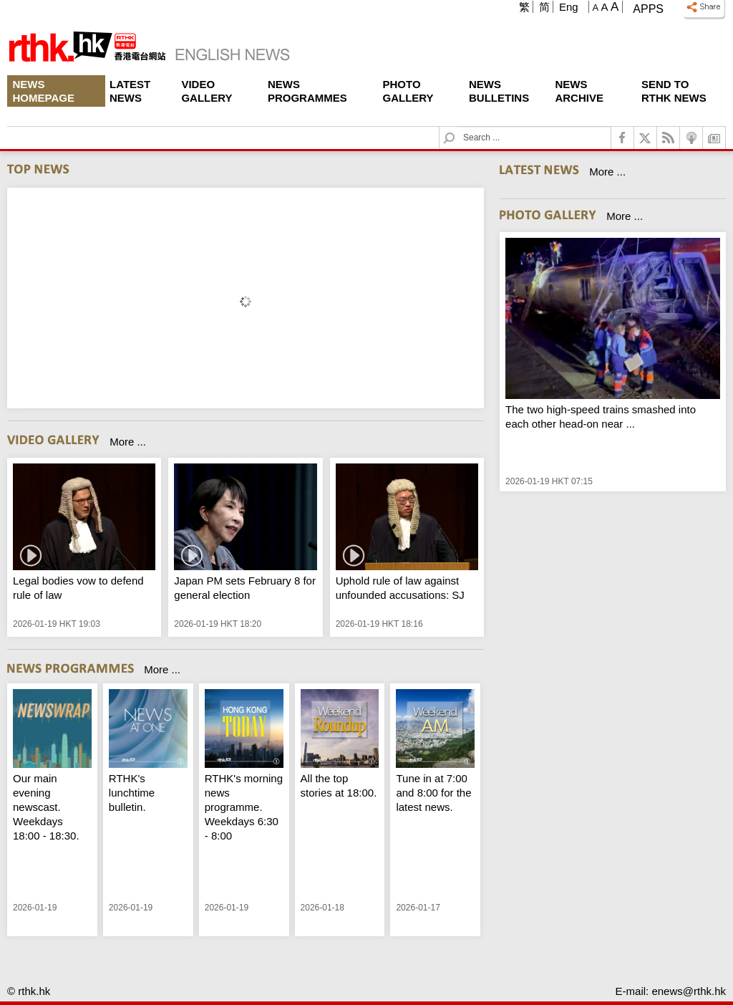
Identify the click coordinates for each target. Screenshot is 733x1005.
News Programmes (307, 91)
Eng (568, 7)
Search (457, 127)
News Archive (579, 91)
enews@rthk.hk (688, 991)
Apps (648, 9)
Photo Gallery (408, 91)
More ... (128, 442)
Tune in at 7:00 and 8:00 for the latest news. (433, 792)
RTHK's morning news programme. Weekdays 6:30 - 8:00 (244, 807)
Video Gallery (206, 91)
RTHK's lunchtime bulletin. (132, 792)
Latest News (130, 91)
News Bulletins (499, 91)
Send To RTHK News (674, 91)
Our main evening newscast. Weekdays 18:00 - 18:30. (46, 807)
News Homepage (43, 91)
